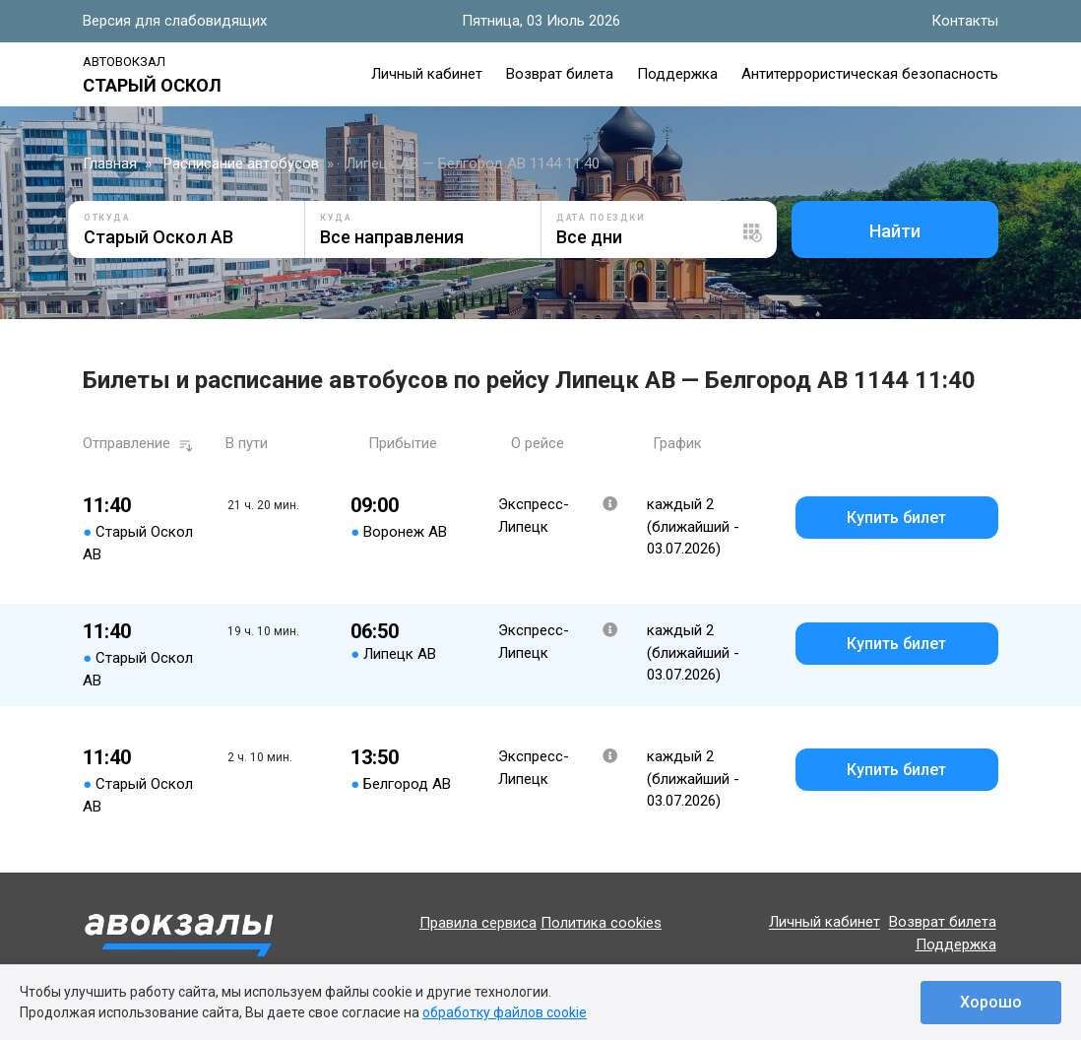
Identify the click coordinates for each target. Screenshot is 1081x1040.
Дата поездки (600, 218)
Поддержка (677, 74)
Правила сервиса (478, 923)
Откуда (107, 218)
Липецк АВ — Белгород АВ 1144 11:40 (473, 163)
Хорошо (991, 1002)
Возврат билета (559, 74)
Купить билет (896, 517)
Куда (335, 218)
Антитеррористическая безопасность (869, 74)
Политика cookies (601, 923)
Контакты (964, 21)
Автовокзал (124, 61)
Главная (110, 163)
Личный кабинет (426, 74)
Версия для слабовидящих (175, 21)
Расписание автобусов (241, 163)
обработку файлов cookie (504, 1012)
